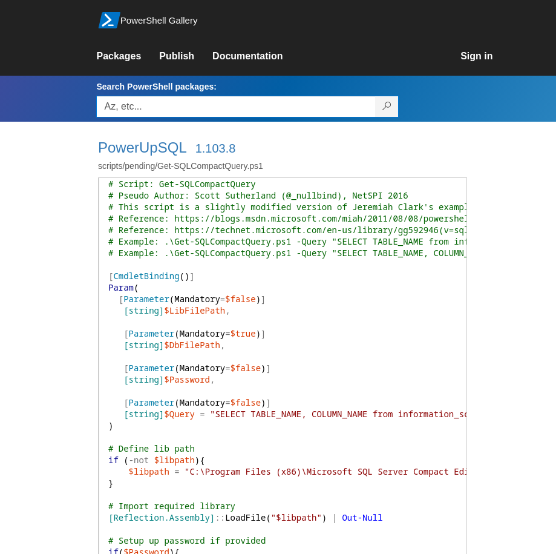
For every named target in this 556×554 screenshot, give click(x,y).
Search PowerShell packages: (156, 86)
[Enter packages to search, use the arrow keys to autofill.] (236, 106)
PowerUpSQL (142, 147)
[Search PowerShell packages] (387, 106)
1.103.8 (215, 148)
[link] (127, 56)
